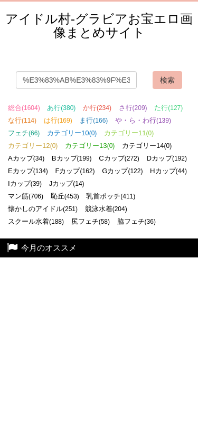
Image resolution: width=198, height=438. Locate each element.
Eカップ (28, 171)
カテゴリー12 (33, 146)
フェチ (24, 133)
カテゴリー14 (147, 146)
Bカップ (72, 158)
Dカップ (166, 158)
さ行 (133, 108)
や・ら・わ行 (143, 120)
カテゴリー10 (72, 133)
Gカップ (122, 171)
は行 (58, 120)
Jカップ (66, 183)
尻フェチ (90, 221)
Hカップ (168, 171)
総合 (24, 108)
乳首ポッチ (110, 196)
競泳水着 (106, 209)
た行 (168, 108)
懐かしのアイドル (43, 209)
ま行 (93, 120)
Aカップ (26, 158)
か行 (97, 108)
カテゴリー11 (129, 133)
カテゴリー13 (90, 146)
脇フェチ (136, 221)
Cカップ (119, 158)
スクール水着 (36, 221)
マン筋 (25, 196)
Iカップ (25, 183)
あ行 (61, 108)
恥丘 (65, 196)
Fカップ (75, 171)
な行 (22, 120)
